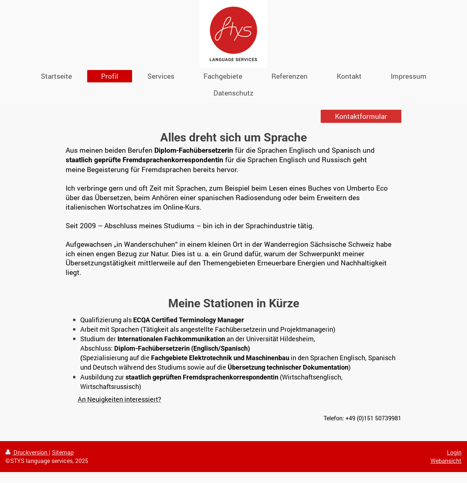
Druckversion (27, 452)
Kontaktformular (361, 116)
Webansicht (446, 460)
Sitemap (63, 452)
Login (454, 452)
